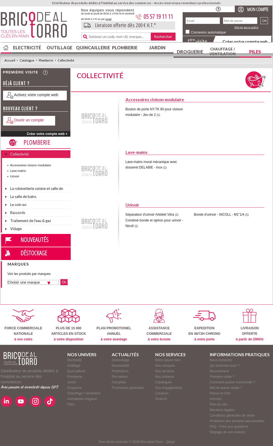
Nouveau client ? (20, 108)
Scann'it (161, 399)
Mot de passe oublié (246, 27)
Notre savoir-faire (168, 360)
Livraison (162, 393)
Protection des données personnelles (237, 421)
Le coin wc (18, 204)
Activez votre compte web (36, 95)
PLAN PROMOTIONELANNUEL (113, 325)
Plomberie (124, 47)
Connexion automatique (208, 32)
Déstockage (34, 253)
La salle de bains (23, 196)
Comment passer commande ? (232, 382)
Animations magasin (82, 399)
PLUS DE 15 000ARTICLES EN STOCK (68, 325)
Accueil (9, 60)
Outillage (59, 47)
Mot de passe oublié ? (226, 388)
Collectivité (66, 60)
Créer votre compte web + (47, 134)
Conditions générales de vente (232, 415)
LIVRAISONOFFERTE (249, 325)
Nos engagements (168, 388)
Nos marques (165, 366)
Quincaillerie (92, 47)
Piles (255, 51)
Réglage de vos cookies (227, 432)
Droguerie (190, 51)
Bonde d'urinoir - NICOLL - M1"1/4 (219, 214)
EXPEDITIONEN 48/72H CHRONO (204, 325)
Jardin (157, 47)
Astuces (216, 399)
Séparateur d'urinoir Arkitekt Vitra (150, 214)
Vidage (16, 228)
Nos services (164, 371)
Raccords (17, 212)
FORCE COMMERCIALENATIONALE (23, 325)
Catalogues (163, 382)
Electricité (27, 47)
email (109, 19)
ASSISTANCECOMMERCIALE (159, 325)
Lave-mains (18, 170)
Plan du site (218, 404)
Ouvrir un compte (29, 120)
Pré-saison (119, 377)
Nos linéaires (164, 377)
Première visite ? (222, 377)
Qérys (170, 442)
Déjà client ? (16, 83)
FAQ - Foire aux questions (229, 427)
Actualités (119, 382)
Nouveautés (35, 239)
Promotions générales (128, 388)
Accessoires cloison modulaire (30, 165)
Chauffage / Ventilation (223, 51)
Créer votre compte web (245, 41)
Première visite (21, 72)
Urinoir (14, 176)
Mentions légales (222, 410)
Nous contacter (221, 360)
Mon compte (257, 9)
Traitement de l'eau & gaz (30, 220)
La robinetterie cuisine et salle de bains (36, 189)
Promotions (120, 371)
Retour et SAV (220, 393)
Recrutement (219, 371)
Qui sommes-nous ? (224, 366)
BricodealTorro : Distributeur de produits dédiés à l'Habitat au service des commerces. (39, 26)
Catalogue (27, 60)
